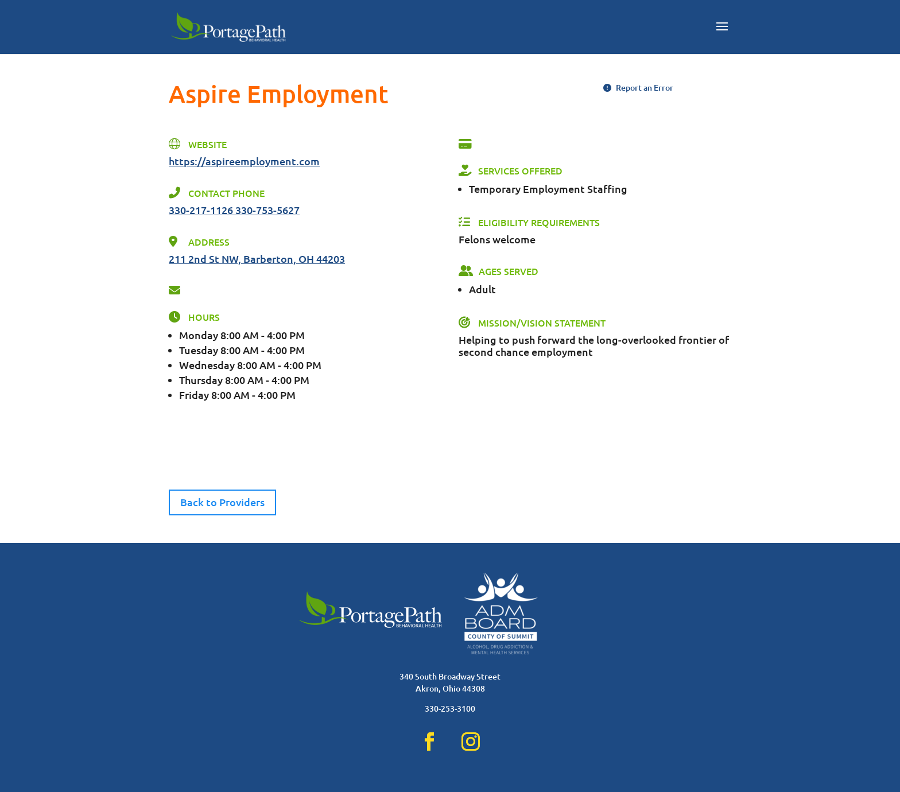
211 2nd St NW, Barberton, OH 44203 (257, 258)
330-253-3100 (450, 708)
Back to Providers (222, 501)
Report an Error (638, 87)
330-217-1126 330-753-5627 (234, 209)
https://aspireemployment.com (244, 161)
